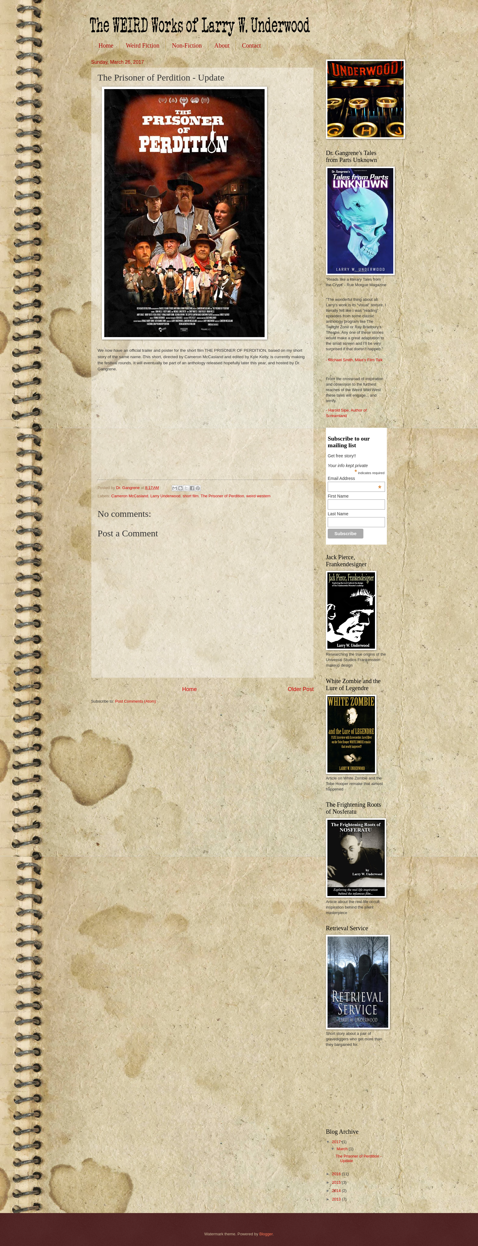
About (222, 45)
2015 (337, 1182)
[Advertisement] (356, 1087)
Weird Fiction (142, 45)
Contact (251, 45)
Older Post (301, 689)
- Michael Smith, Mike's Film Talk (354, 360)
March (342, 1149)
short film (190, 496)
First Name (338, 496)
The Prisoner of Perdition (222, 496)
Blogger (266, 1234)
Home (105, 45)
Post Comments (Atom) (135, 701)
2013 (337, 1199)
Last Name (338, 513)
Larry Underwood (165, 496)
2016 (337, 1174)
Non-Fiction (187, 45)
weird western (258, 496)
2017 (337, 1142)
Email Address (354, 478)
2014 (337, 1190)
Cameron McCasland (129, 496)
